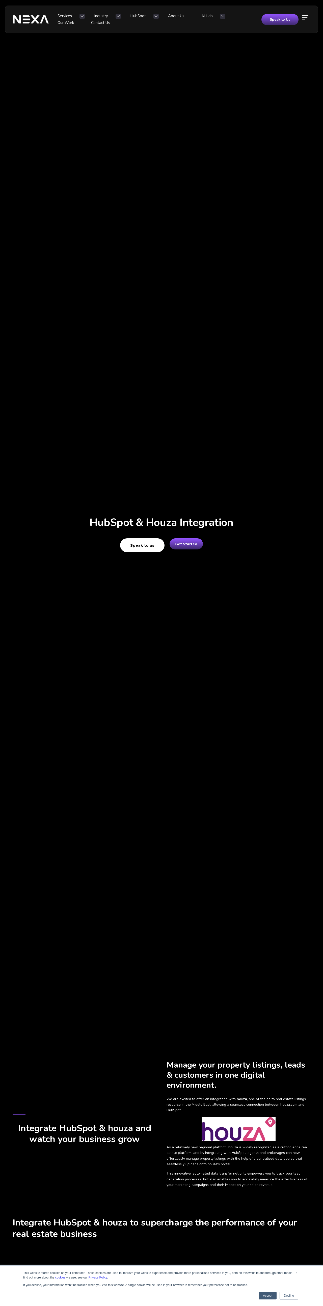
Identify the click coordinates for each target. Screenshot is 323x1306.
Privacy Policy (98, 1277)
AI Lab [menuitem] (170, 18)
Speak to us (137, 545)
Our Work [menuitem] (197, 18)
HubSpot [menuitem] (120, 18)
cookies (60, 1277)
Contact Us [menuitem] (221, 18)
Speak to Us (280, 18)
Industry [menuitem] (93, 18)
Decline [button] (289, 1295)
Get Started (186, 545)
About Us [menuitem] (149, 18)
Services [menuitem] (66, 18)
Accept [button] (267, 1295)
